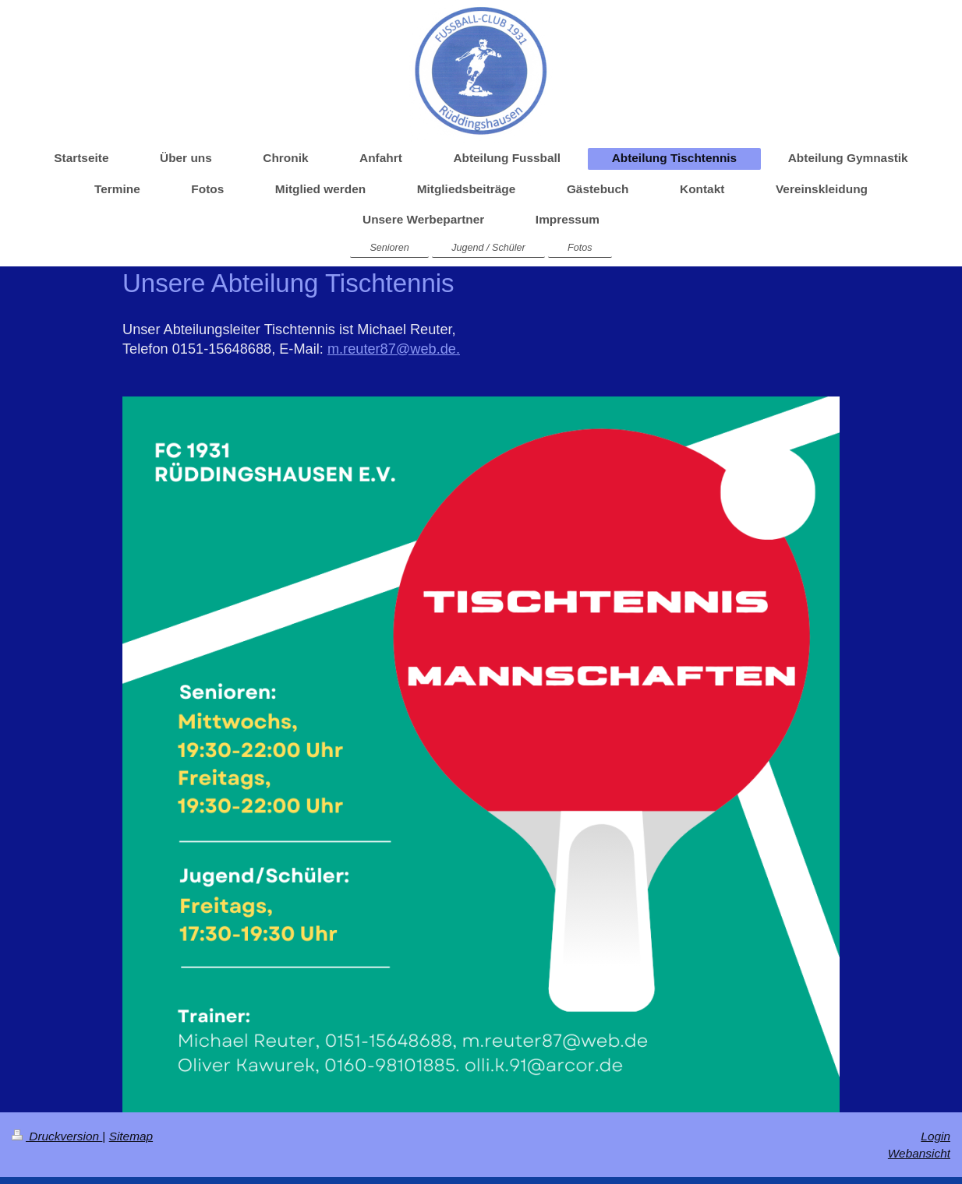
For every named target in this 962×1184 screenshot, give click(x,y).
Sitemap (131, 1136)
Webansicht (919, 1153)
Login (935, 1136)
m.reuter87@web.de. (393, 349)
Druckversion (57, 1136)
